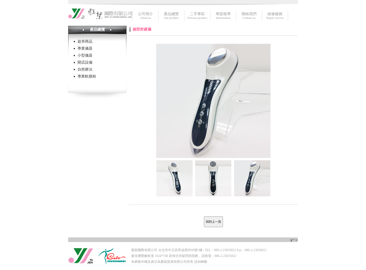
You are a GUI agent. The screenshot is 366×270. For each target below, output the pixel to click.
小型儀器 (84, 55)
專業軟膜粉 (86, 76)
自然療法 (84, 69)
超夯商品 (84, 41)
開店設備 (84, 62)
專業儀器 (84, 48)
